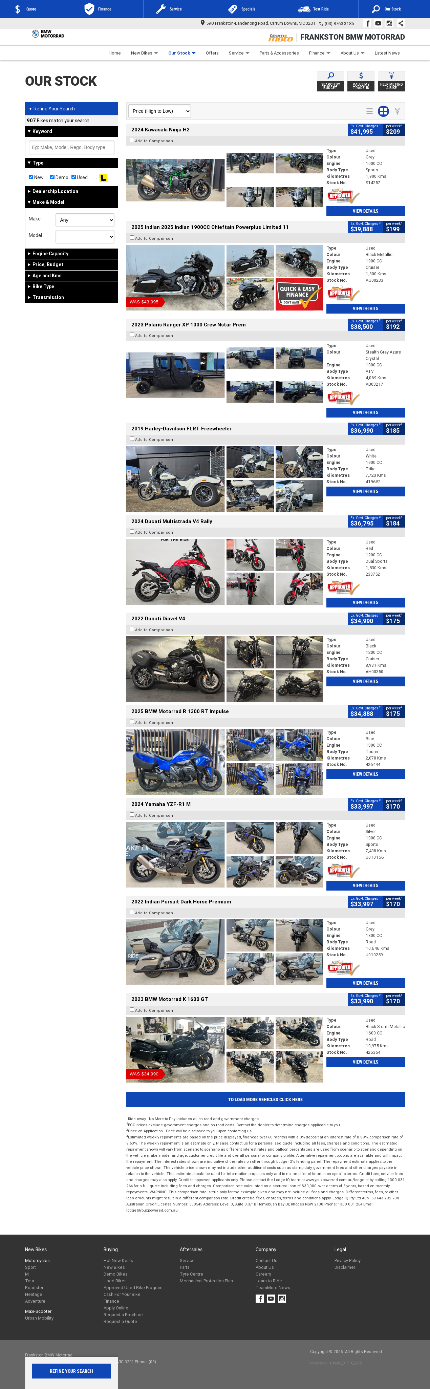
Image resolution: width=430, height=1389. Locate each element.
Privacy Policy (348, 1260)
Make (35, 219)
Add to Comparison (154, 140)
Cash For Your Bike (122, 1294)
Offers (212, 53)
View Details (365, 211)
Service (239, 53)
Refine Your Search (51, 109)
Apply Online (116, 1308)
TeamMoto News (273, 1287)
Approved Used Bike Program (133, 1287)
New (36, 177)
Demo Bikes (116, 1274)
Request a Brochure (123, 1315)
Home (115, 53)
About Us (353, 53)
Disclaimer (345, 1267)
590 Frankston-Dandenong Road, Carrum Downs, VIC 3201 (258, 23)
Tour (29, 1281)
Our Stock (182, 53)
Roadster (34, 1287)
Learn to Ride (269, 1281)
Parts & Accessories (279, 53)
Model (35, 235)
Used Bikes (115, 1281)
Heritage (33, 1294)
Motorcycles (37, 1260)
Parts (185, 1267)
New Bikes (144, 53)
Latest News (387, 53)
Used (79, 177)
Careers (263, 1274)
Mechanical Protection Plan (206, 1281)
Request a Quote (120, 1321)
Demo (59, 177)
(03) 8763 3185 (339, 23)
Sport (30, 1267)
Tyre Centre (191, 1274)
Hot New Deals (118, 1260)
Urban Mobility (39, 1318)
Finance (319, 53)
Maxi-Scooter (38, 1311)
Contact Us (266, 1260)
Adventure (35, 1301)
